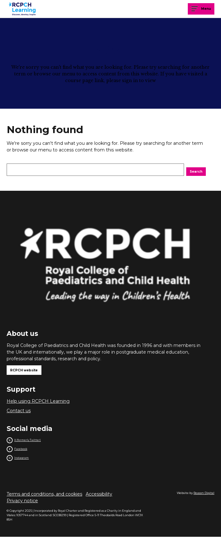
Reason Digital (203, 514)
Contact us (19, 419)
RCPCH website (32, 377)
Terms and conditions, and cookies (44, 515)
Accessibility (99, 515)
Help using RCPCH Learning (38, 410)
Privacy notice (22, 521)
